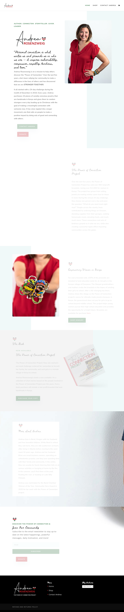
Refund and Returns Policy (25, 607)
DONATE (23, 134)
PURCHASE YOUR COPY (29, 398)
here (90, 313)
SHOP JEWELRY (78, 320)
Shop (95, 5)
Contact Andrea (108, 5)
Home (87, 5)
